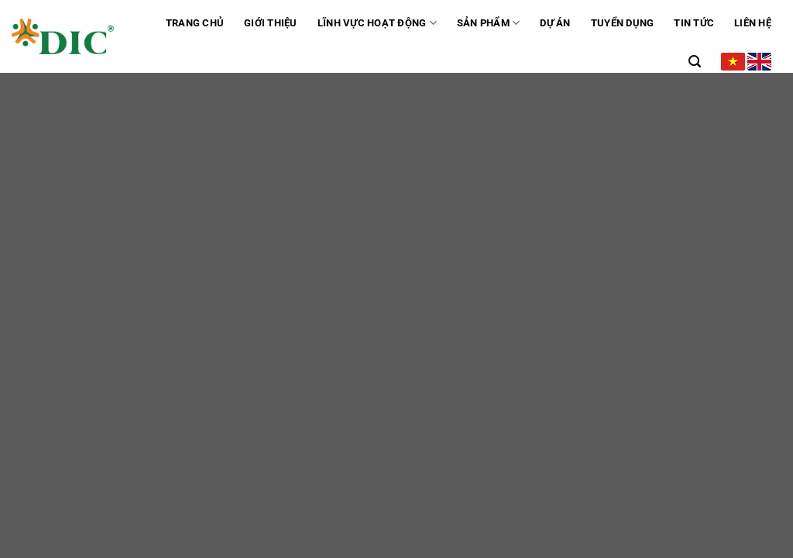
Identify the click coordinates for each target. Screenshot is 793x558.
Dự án (555, 23)
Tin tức (694, 23)
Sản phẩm (488, 23)
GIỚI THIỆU (270, 23)
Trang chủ (195, 23)
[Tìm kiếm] (694, 61)
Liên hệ (752, 23)
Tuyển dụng (622, 23)
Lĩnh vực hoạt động (377, 23)
